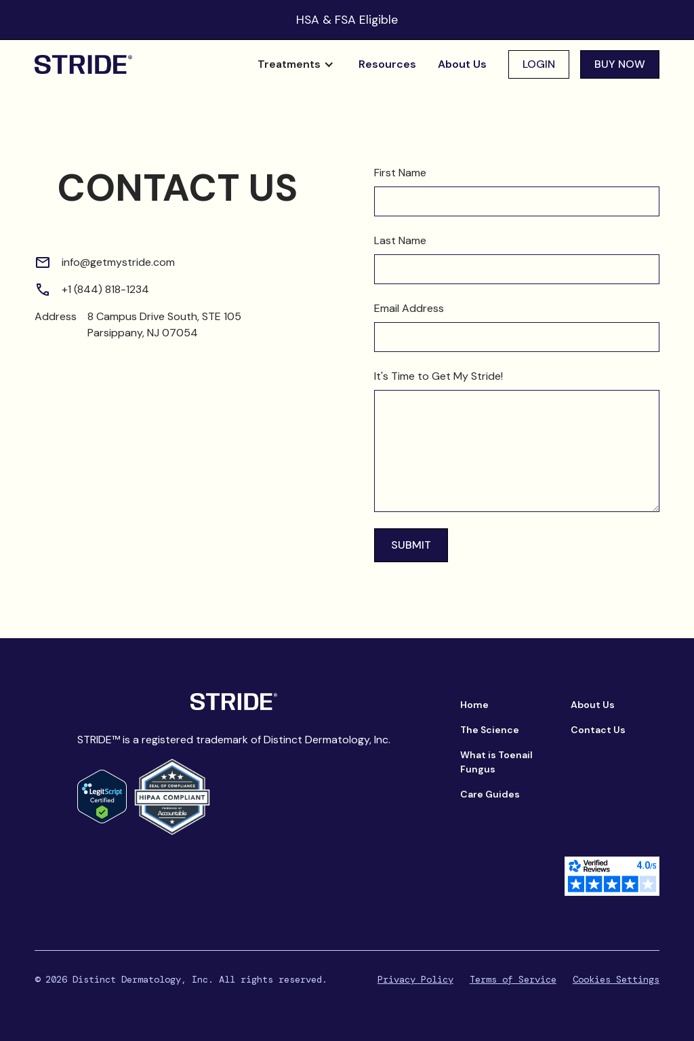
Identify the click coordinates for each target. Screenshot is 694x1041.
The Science (489, 730)
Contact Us (598, 730)
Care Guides (490, 794)
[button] (296, 64)
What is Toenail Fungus (496, 762)
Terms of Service (513, 979)
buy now (619, 64)
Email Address (409, 308)
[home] (83, 64)
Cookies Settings (616, 979)
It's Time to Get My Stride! (438, 376)
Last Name (400, 240)
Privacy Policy (415, 979)
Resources (387, 64)
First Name (400, 172)
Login (539, 64)
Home (474, 705)
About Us (462, 64)
